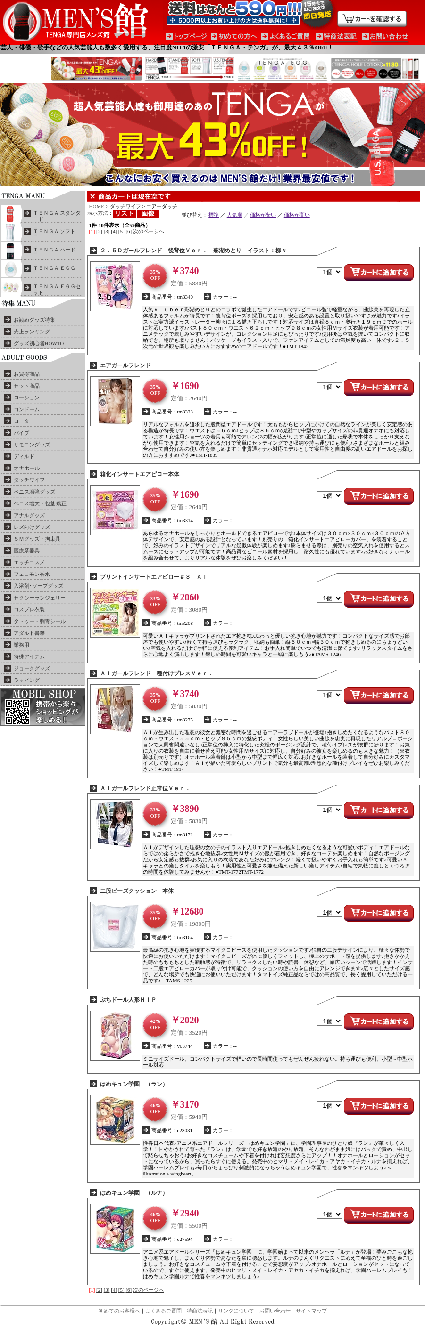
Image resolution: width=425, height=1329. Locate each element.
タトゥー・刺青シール (40, 621)
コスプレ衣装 (29, 609)
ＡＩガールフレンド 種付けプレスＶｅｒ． (156, 673)
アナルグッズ (29, 515)
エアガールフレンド (125, 365)
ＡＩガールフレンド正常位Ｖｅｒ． (145, 788)
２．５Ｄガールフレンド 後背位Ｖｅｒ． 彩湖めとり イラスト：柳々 (193, 250)
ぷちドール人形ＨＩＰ (128, 1000)
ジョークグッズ (32, 668)
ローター (24, 421)
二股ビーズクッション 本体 (137, 891)
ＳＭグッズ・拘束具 (37, 539)
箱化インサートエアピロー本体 (139, 474)
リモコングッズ (32, 444)
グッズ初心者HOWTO (39, 343)
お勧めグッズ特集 (34, 320)
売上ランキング (32, 331)
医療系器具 (27, 550)
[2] (99, 231)
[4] (114, 231)
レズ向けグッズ (32, 527)
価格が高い (297, 215)
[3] (107, 231)
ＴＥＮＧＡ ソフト (54, 231)
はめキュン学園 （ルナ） (134, 1193)
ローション (27, 397)
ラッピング (27, 680)
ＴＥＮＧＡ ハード (54, 249)
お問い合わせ (275, 1310)
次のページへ (148, 231)
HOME (96, 206)
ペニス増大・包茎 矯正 (40, 503)
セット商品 (27, 386)
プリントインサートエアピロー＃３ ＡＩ (154, 577)
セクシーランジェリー (40, 597)
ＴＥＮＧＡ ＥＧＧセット (57, 289)
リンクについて (236, 1310)
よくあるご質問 (163, 1310)
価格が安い (263, 215)
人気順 (234, 215)
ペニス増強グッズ (34, 491)
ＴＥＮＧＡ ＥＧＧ (54, 268)
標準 (213, 215)
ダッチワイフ (29, 480)
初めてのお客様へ (119, 1310)
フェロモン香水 (32, 574)
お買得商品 (27, 374)
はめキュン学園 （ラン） (134, 1084)
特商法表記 (200, 1310)
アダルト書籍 (29, 633)
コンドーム (27, 409)
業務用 (21, 645)
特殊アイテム (29, 656)
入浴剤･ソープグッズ (38, 586)
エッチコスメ (29, 562)
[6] (128, 231)
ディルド (24, 456)
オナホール (27, 468)
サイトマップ (311, 1310)
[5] (121, 231)
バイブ (21, 433)
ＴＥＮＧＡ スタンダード (57, 216)
